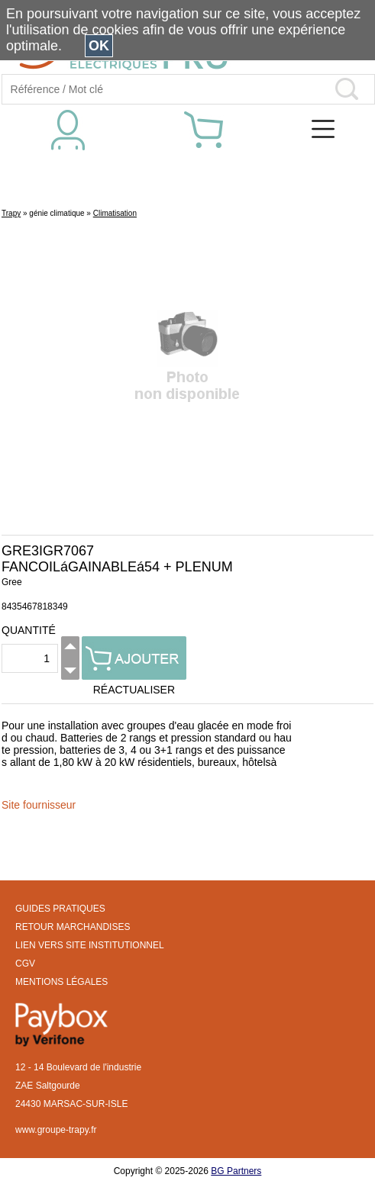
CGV (25, 963)
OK (99, 45)
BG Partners (236, 1171)
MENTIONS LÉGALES (61, 981)
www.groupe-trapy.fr (55, 1129)
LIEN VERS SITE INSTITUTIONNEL (89, 945)
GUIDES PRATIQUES (60, 908)
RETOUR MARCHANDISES (72, 927)
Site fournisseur (39, 805)
